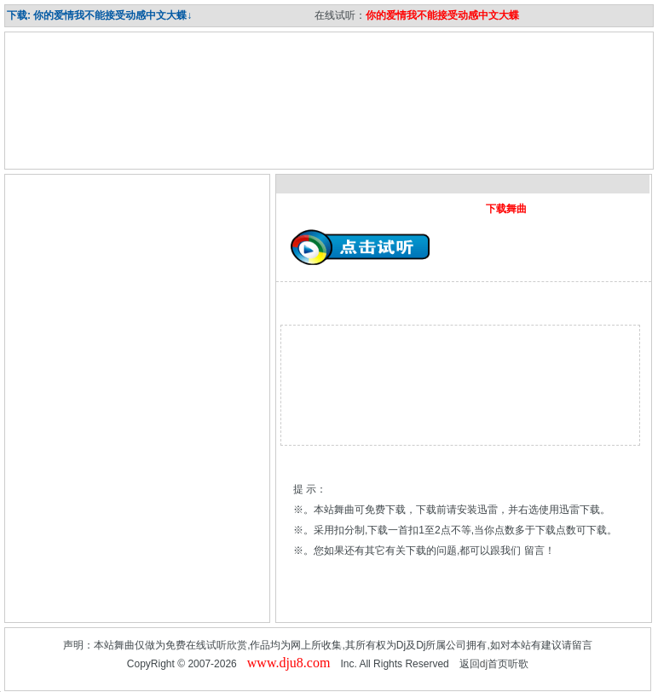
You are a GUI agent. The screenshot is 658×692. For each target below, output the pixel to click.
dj (484, 664)
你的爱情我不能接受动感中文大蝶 (442, 15)
